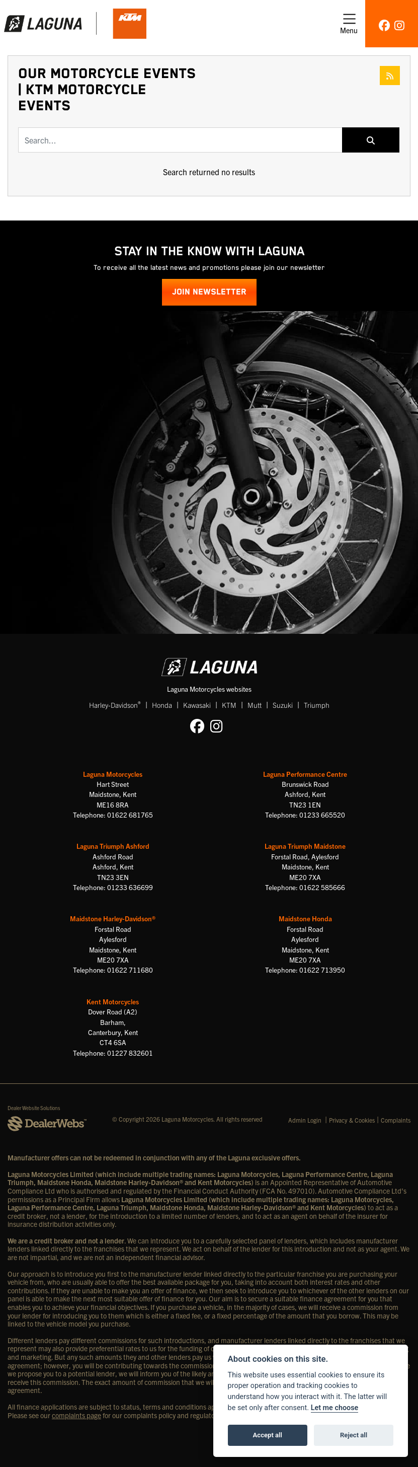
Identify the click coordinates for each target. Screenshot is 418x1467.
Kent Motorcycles (113, 1001)
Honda (162, 704)
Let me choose (335, 1408)
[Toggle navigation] (349, 23)
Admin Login (304, 1120)
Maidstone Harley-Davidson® (112, 918)
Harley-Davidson (115, 704)
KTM (229, 704)
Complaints (395, 1120)
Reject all (353, 1435)
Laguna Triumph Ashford (112, 846)
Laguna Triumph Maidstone (305, 846)
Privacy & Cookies (352, 1120)
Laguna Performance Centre (305, 774)
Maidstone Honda (305, 918)
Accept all (267, 1435)
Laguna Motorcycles (112, 774)
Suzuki (283, 704)
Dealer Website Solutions (34, 1108)
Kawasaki (197, 704)
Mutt (254, 704)
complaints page (76, 1415)
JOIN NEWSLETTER (209, 292)
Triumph (316, 704)
